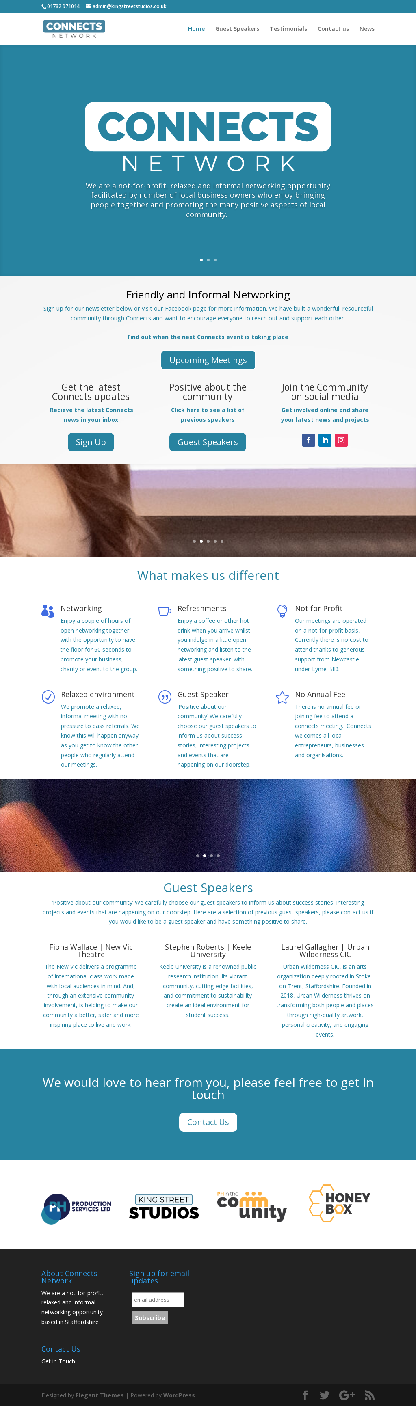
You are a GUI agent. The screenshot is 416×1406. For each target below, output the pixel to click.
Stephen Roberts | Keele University (208, 950)
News (367, 29)
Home (196, 29)
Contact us (333, 29)
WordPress (179, 1395)
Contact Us (208, 1122)
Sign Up (91, 441)
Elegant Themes (100, 1395)
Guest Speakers (237, 29)
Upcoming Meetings (208, 359)
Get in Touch (58, 1361)
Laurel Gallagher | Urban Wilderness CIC (325, 950)
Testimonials (288, 29)
